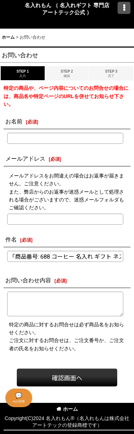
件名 (11, 239)
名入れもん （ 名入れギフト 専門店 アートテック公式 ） (67, 8)
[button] (124, 8)
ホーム (67, 409)
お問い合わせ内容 (28, 280)
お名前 (14, 121)
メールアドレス (25, 158)
